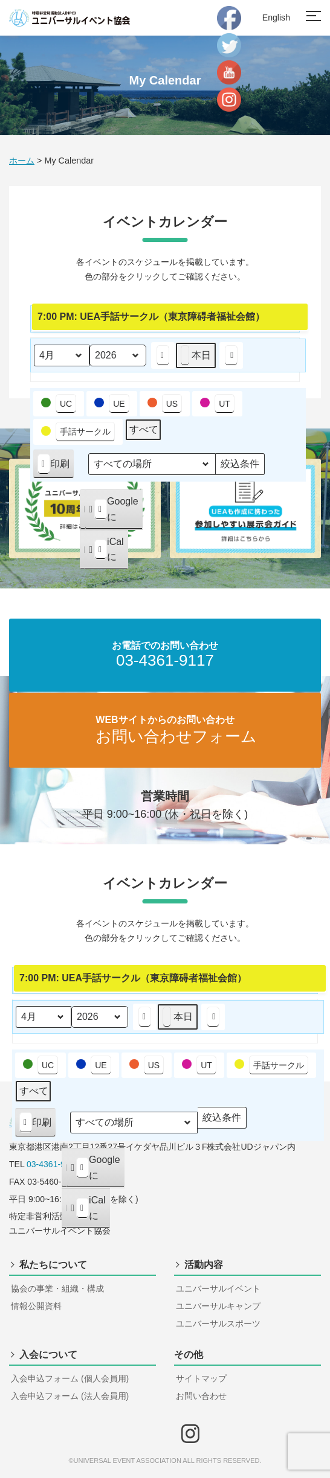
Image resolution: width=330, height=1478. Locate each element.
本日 (196, 355)
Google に (113, 512)
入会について (48, 1354)
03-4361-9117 (53, 1164)
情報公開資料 (36, 1306)
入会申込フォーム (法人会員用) (70, 1396)
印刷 (53, 466)
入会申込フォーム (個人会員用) (70, 1378)
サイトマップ (201, 1378)
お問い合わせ (201, 1396)
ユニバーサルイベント (218, 1288)
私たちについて (53, 1265)
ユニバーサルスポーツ (218, 1323)
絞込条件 (239, 466)
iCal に (106, 552)
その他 (188, 1354)
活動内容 (203, 1265)
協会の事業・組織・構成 (57, 1288)
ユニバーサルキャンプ (218, 1306)
